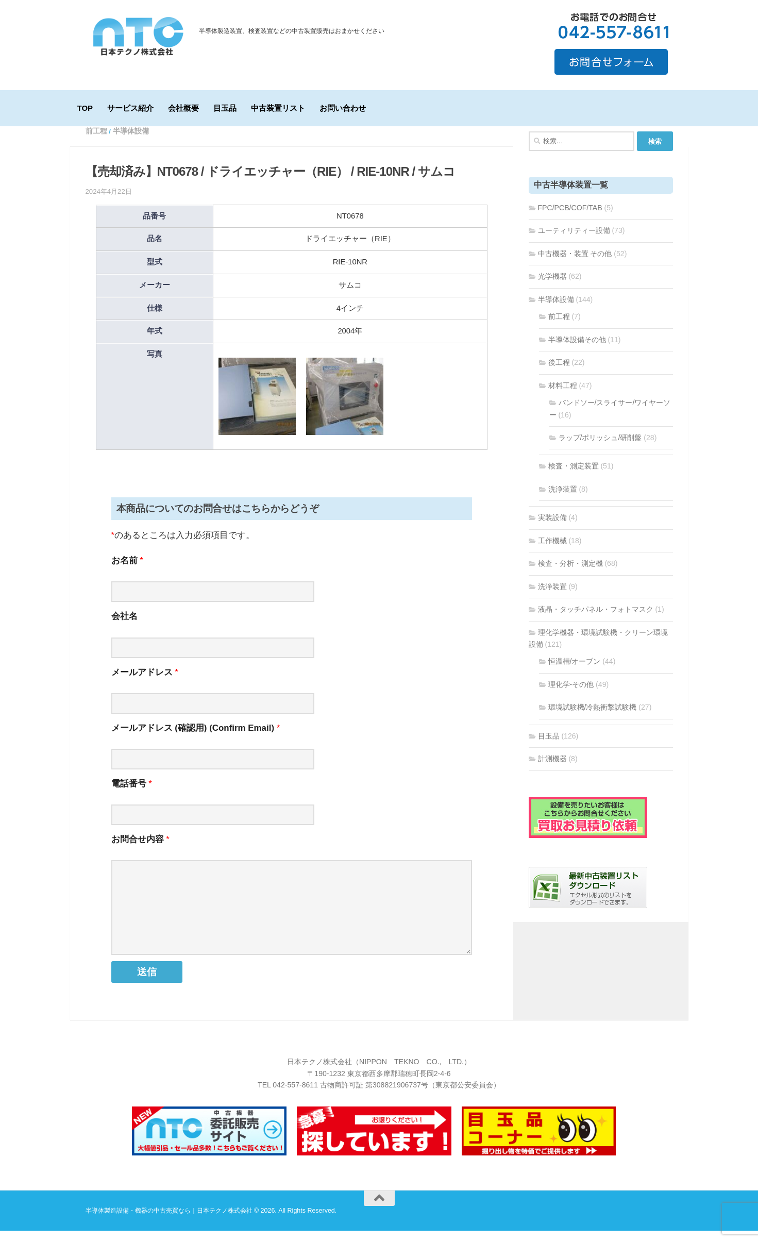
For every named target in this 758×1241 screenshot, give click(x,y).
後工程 (559, 372)
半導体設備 (131, 141)
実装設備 (552, 528)
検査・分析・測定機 (570, 573)
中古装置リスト (278, 108)
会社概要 (183, 108)
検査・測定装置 (573, 476)
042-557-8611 (295, 1095)
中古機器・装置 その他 (575, 264)
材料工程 (562, 396)
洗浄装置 (562, 499)
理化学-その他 (571, 695)
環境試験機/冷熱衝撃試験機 (592, 717)
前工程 (96, 141)
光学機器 (552, 286)
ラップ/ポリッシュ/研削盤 (600, 448)
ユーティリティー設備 (574, 241)
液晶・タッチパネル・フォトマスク (595, 619)
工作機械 (552, 551)
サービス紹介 (130, 108)
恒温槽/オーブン (574, 671)
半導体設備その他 (577, 350)
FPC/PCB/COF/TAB (570, 218)
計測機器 (552, 769)
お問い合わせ (342, 108)
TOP (85, 108)
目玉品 (225, 108)
